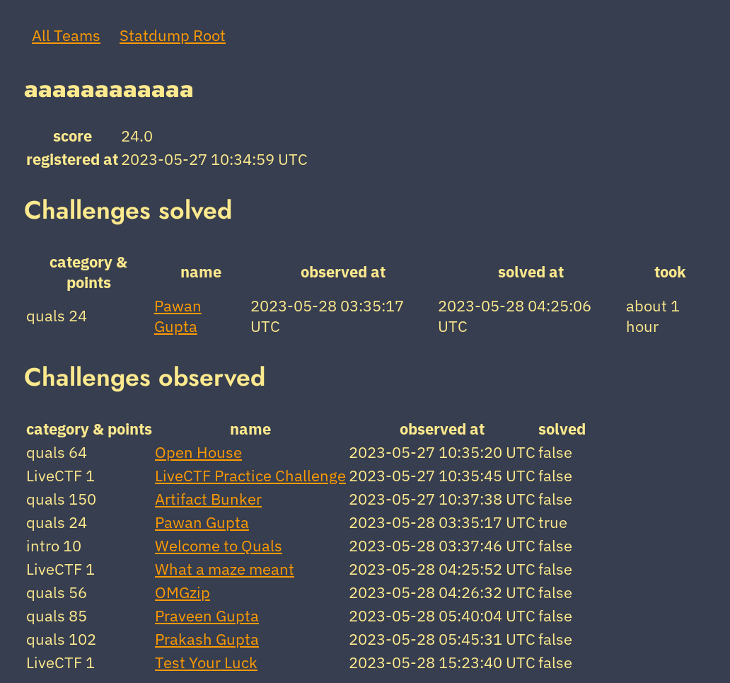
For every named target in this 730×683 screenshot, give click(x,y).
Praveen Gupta (207, 615)
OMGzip (182, 592)
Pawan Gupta (178, 315)
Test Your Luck (206, 662)
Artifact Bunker (208, 498)
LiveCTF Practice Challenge (250, 475)
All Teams (66, 35)
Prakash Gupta (207, 639)
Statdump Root (173, 35)
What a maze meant (224, 568)
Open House (198, 452)
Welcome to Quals (218, 545)
